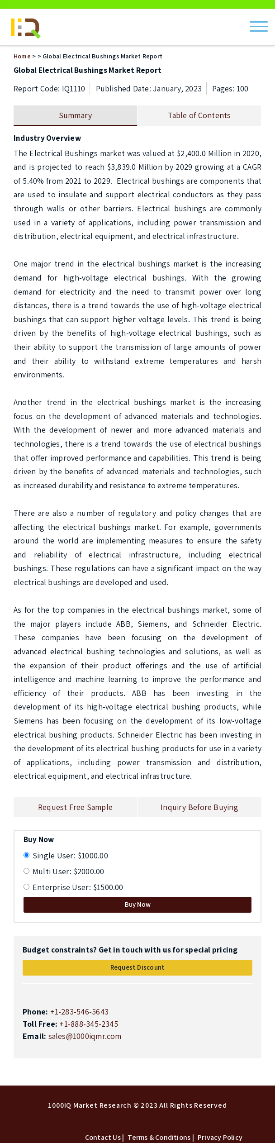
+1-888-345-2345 (88, 1024)
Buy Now (138, 904)
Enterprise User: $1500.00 (78, 887)
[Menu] (259, 23)
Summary (75, 115)
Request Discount (137, 967)
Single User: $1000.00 (70, 855)
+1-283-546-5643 (79, 1011)
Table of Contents (199, 115)
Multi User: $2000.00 (68, 871)
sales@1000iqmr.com (85, 1036)
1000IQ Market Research (90, 1105)
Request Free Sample (75, 807)
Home (22, 56)
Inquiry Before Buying (199, 807)
